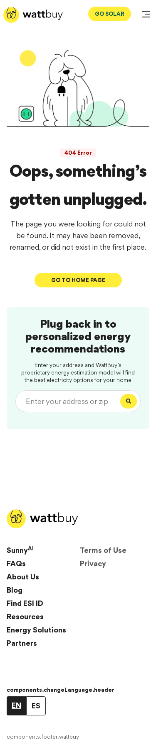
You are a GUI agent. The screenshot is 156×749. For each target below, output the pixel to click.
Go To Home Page (78, 280)
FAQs (16, 563)
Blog (14, 590)
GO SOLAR (109, 13)
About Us (23, 576)
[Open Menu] (146, 15)
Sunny (20, 549)
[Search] (128, 401)
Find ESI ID (25, 603)
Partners (22, 643)
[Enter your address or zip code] (69, 401)
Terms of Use (103, 550)
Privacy (93, 563)
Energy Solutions (36, 629)
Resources (25, 616)
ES (36, 705)
